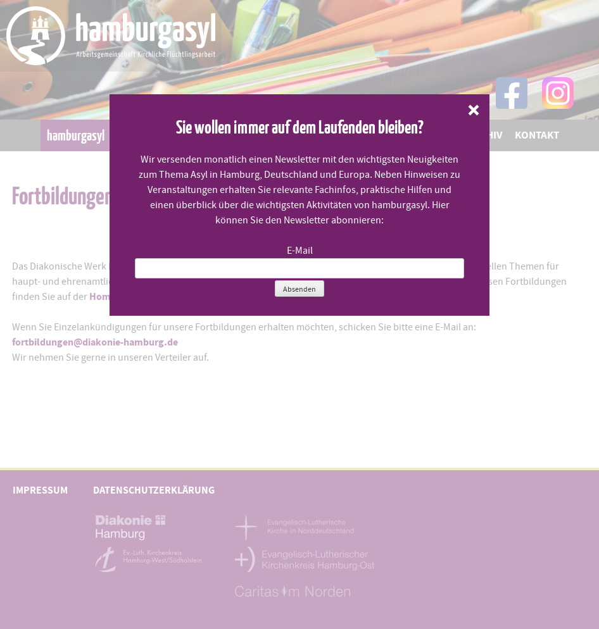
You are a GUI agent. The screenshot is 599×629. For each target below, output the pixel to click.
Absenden (299, 289)
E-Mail (300, 250)
